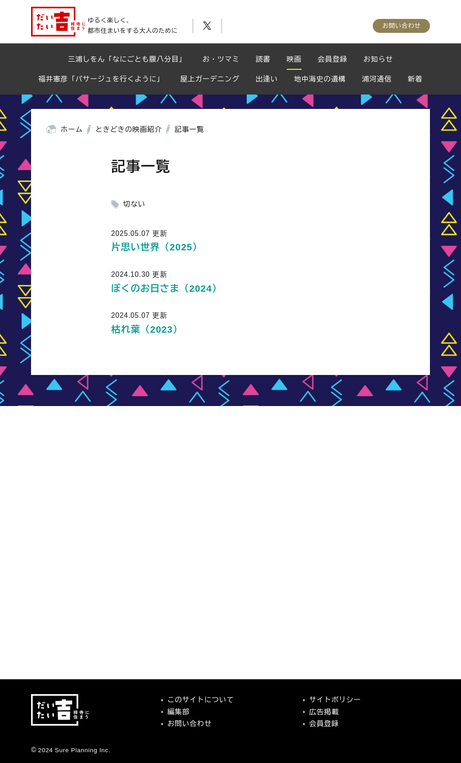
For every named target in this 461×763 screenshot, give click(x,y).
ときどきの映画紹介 (128, 129)
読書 (263, 59)
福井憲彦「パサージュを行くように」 (101, 79)
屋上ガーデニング (210, 79)
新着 (415, 79)
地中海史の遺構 (320, 79)
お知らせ (378, 59)
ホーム (72, 129)
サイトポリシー (335, 700)
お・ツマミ (221, 59)
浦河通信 (377, 79)
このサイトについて (200, 700)
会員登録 (333, 59)
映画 (294, 59)
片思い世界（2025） (156, 247)
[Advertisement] (230, 564)
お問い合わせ (401, 23)
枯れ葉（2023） (147, 329)
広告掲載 (324, 712)
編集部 (178, 712)
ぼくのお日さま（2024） (166, 288)
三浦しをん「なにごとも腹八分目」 (127, 59)
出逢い (267, 79)
